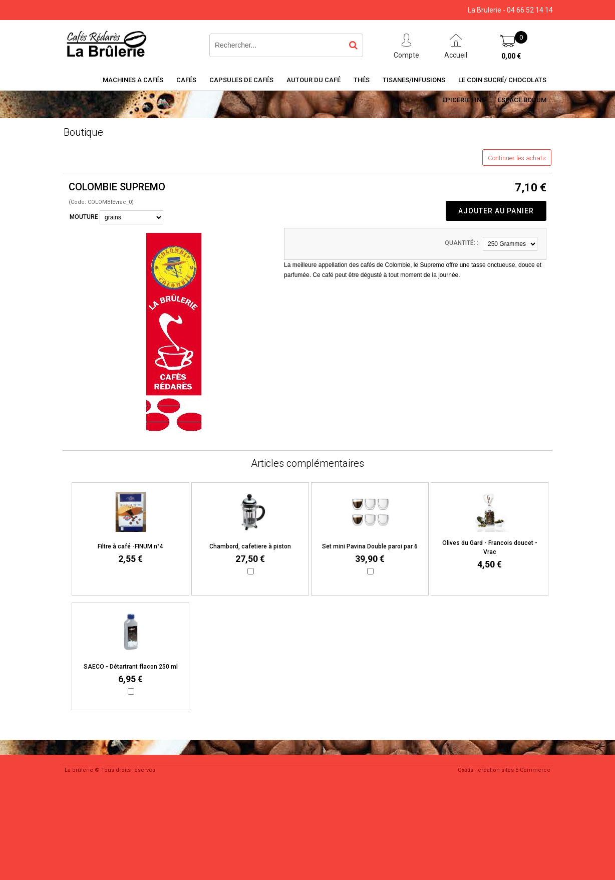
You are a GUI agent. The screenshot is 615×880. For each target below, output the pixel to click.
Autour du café (313, 80)
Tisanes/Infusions (414, 80)
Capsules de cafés (241, 80)
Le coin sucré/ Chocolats (502, 80)
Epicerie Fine (463, 100)
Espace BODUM (522, 100)
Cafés (186, 80)
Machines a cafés (133, 80)
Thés (362, 80)
